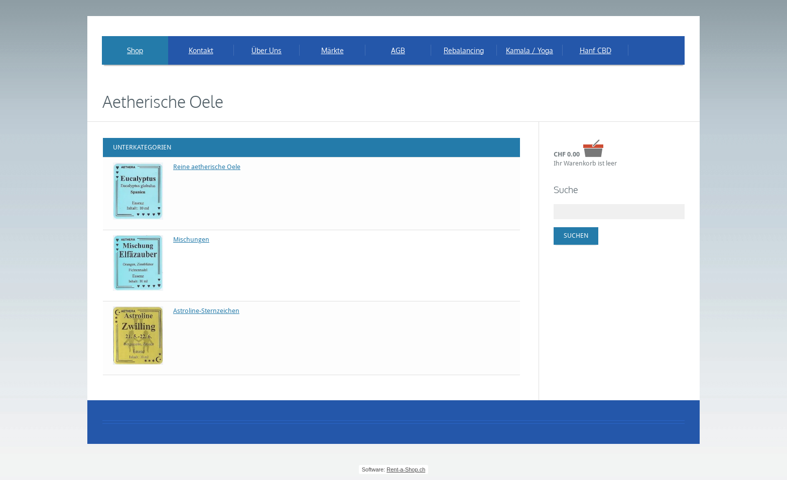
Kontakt (201, 50)
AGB (398, 50)
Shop (135, 50)
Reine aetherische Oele (206, 167)
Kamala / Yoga (529, 50)
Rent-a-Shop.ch (405, 469)
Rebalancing (464, 50)
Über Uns (266, 50)
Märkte (332, 50)
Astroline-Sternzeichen (206, 310)
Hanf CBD (595, 50)
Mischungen (191, 239)
